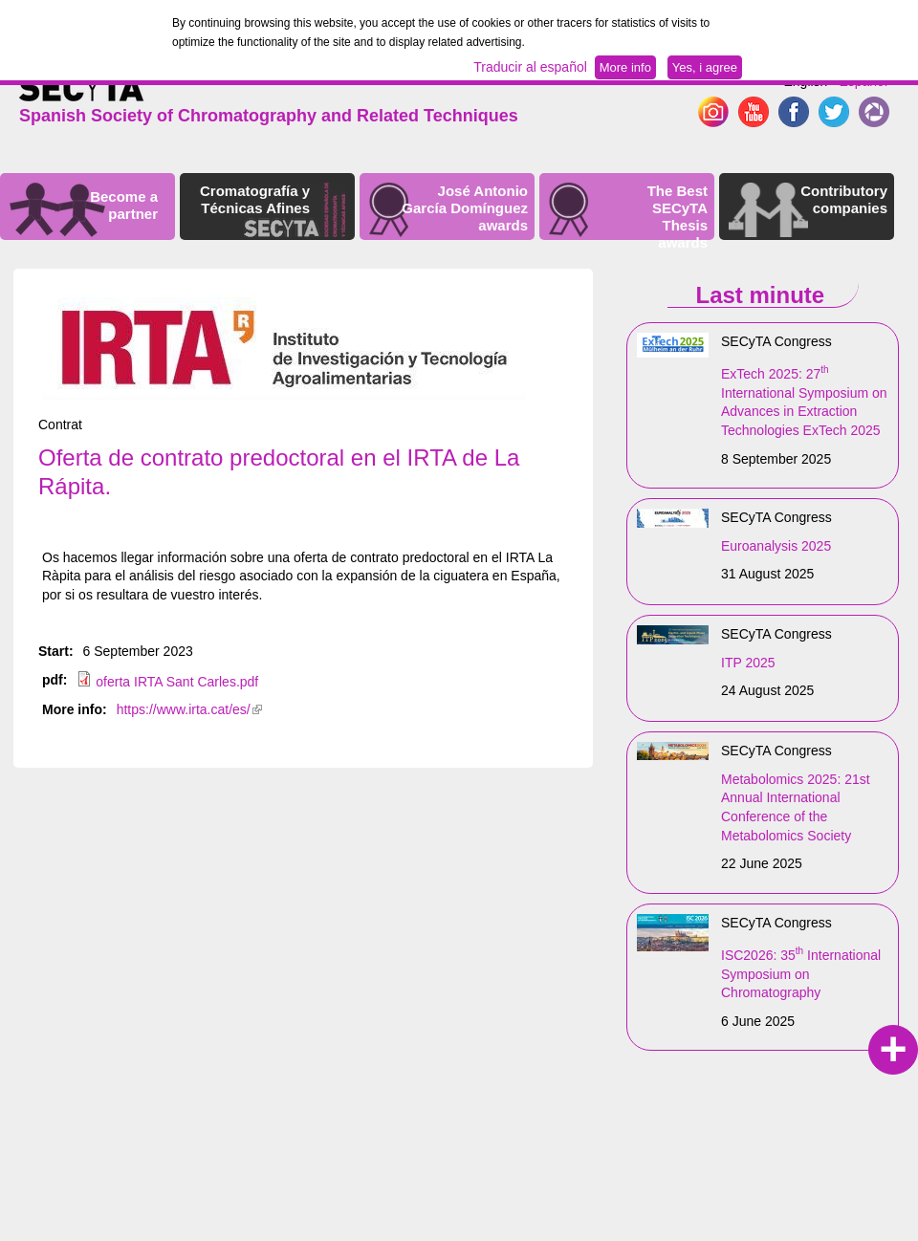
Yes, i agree (704, 67)
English (805, 81)
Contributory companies (843, 199)
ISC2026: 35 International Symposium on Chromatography (801, 973)
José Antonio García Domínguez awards (465, 208)
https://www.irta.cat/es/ (189, 709)
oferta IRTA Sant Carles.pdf (177, 681)
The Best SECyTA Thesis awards (677, 216)
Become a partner (124, 205)
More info (625, 67)
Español (863, 81)
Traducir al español (530, 67)
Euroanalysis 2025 (776, 546)
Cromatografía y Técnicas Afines (255, 199)
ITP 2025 (748, 662)
